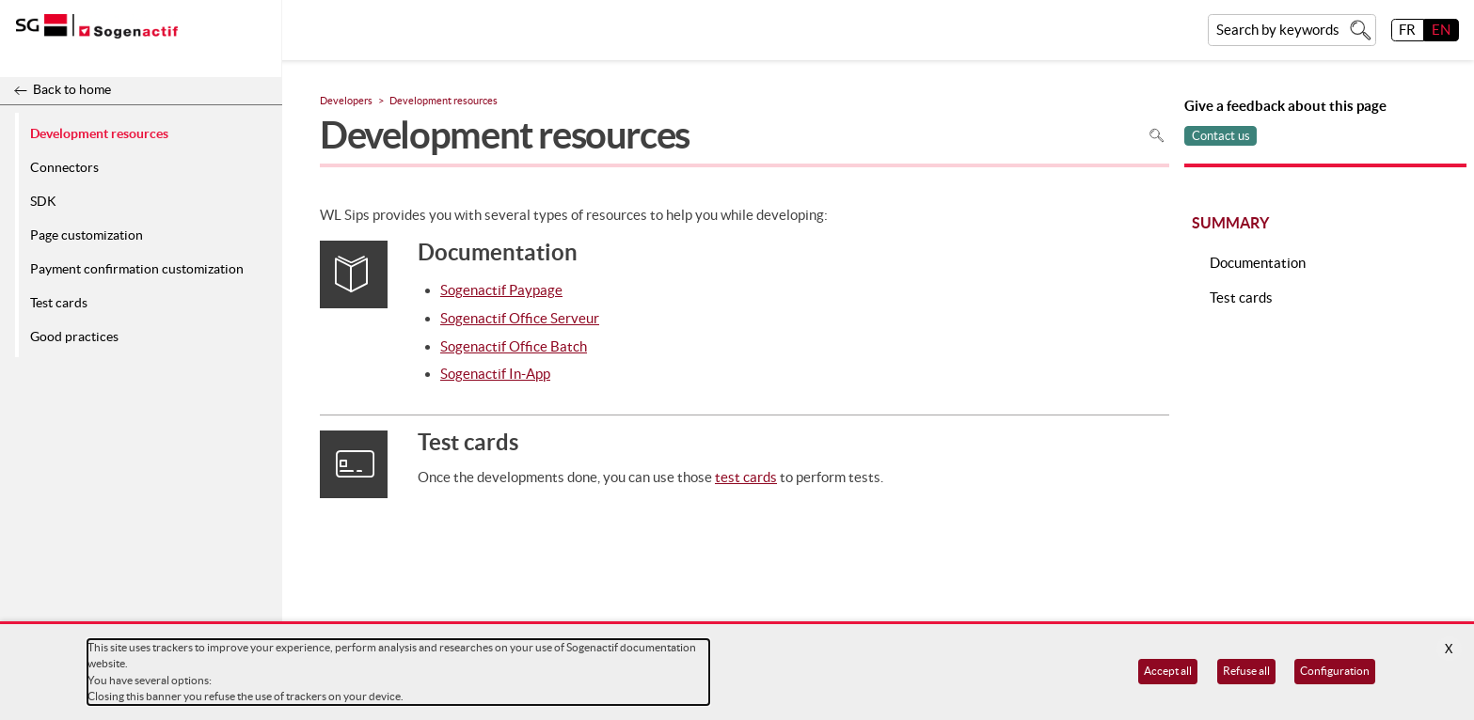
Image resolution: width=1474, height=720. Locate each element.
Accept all (1168, 671)
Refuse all (1246, 671)
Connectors (64, 167)
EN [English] (1441, 30)
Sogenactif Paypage (501, 290)
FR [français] (1407, 30)
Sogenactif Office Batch (513, 346)
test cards (746, 477)
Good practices (74, 336)
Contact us (1221, 136)
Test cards (58, 302)
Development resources (99, 133)
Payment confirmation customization (137, 268)
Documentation (1258, 263)
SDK (43, 201)
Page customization (86, 235)
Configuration (1335, 671)
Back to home (72, 89)
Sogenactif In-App (495, 374)
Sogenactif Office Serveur (519, 318)
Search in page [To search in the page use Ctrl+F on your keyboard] (1156, 135)
